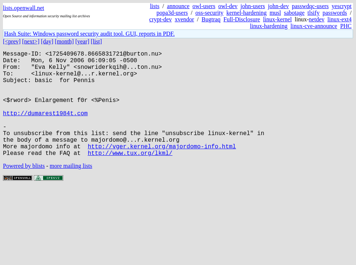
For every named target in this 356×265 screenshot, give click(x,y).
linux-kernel (277, 19)
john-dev (278, 6)
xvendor (184, 19)
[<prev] (12, 41)
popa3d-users (172, 13)
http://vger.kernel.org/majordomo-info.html (162, 168)
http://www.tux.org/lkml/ (130, 176)
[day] (47, 41)
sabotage (294, 13)
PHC (346, 26)
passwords (335, 13)
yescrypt (342, 6)
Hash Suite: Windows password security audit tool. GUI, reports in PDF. (89, 34)
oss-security (209, 13)
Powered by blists (24, 189)
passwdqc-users (310, 6)
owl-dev (227, 6)
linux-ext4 (339, 19)
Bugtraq (211, 19)
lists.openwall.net (23, 8)
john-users (253, 6)
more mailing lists (71, 189)
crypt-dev (160, 19)
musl (275, 13)
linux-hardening (269, 26)
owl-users (203, 6)
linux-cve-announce (314, 26)
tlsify (313, 13)
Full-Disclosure (242, 19)
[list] (96, 41)
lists (155, 6)
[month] (64, 41)
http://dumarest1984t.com (45, 128)
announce (178, 6)
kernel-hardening (247, 13)
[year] (82, 41)
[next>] (30, 41)
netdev (317, 19)
